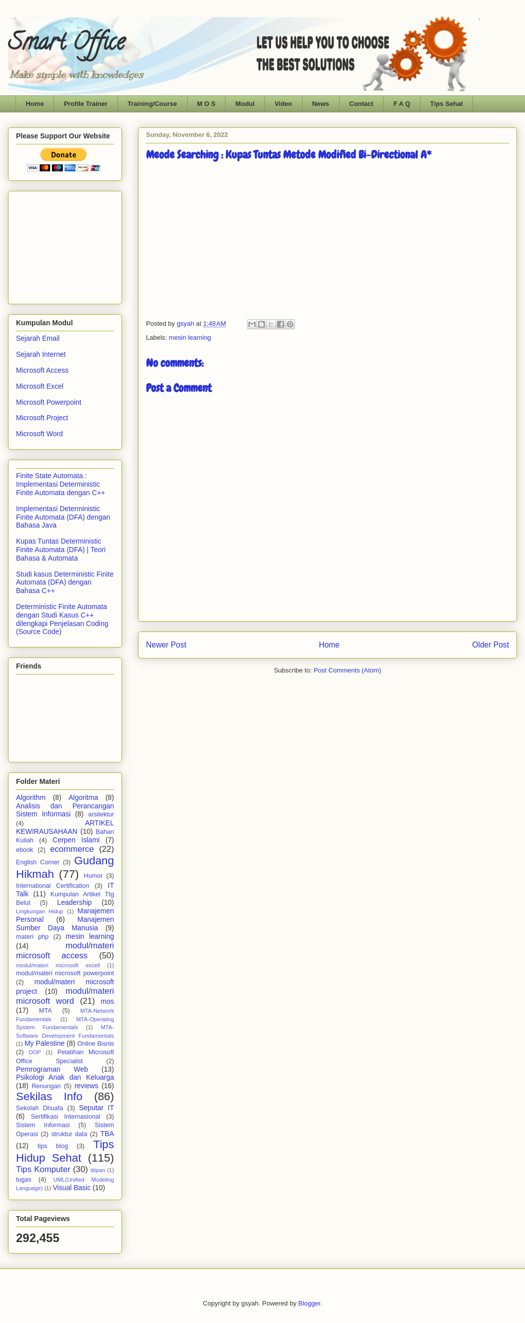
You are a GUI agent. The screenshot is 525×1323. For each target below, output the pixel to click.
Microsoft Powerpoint (49, 402)
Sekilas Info (49, 1096)
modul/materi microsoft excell (58, 965)
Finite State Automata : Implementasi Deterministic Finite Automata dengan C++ (60, 484)
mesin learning (190, 337)
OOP (34, 1052)
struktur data (69, 1134)
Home (35, 103)
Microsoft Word (39, 434)
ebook (24, 849)
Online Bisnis (95, 1043)
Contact (361, 103)
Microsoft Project (42, 418)
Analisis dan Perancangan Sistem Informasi (65, 810)
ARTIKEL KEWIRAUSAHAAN (65, 827)
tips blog (53, 1146)
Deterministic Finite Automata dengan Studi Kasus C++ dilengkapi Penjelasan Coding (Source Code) (62, 619)
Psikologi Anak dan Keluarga (65, 1077)
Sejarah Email (38, 338)
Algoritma (83, 797)
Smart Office (66, 44)
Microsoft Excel (40, 386)
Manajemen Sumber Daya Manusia (65, 923)
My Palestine (44, 1043)
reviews (86, 1086)
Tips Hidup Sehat (65, 1151)
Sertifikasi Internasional (65, 1116)
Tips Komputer (43, 1169)
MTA (45, 1010)
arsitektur (101, 814)
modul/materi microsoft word (65, 996)
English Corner (38, 862)
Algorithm (31, 797)
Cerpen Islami (76, 840)
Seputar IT (96, 1108)
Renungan (46, 1086)
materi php (32, 936)
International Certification (53, 885)
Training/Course (152, 103)
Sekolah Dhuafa (39, 1108)
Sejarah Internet (41, 354)
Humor (93, 875)
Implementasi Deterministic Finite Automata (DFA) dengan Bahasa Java (63, 517)
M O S (206, 103)
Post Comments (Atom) (347, 670)
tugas (24, 1179)
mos (107, 1001)
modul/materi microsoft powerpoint (65, 973)
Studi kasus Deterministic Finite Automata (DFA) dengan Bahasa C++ (65, 582)
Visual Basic (71, 1188)
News (320, 103)
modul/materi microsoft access (65, 950)
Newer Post (166, 645)
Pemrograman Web (52, 1069)
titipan (98, 1170)
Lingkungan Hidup (39, 911)
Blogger (309, 1303)
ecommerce (72, 849)
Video (283, 103)
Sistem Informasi (43, 1125)
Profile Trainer (86, 103)
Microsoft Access (42, 370)
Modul (245, 103)
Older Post (490, 645)
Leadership (74, 902)
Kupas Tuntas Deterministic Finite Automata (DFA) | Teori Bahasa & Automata (61, 549)
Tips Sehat (446, 103)
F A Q (402, 103)
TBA (107, 1134)
